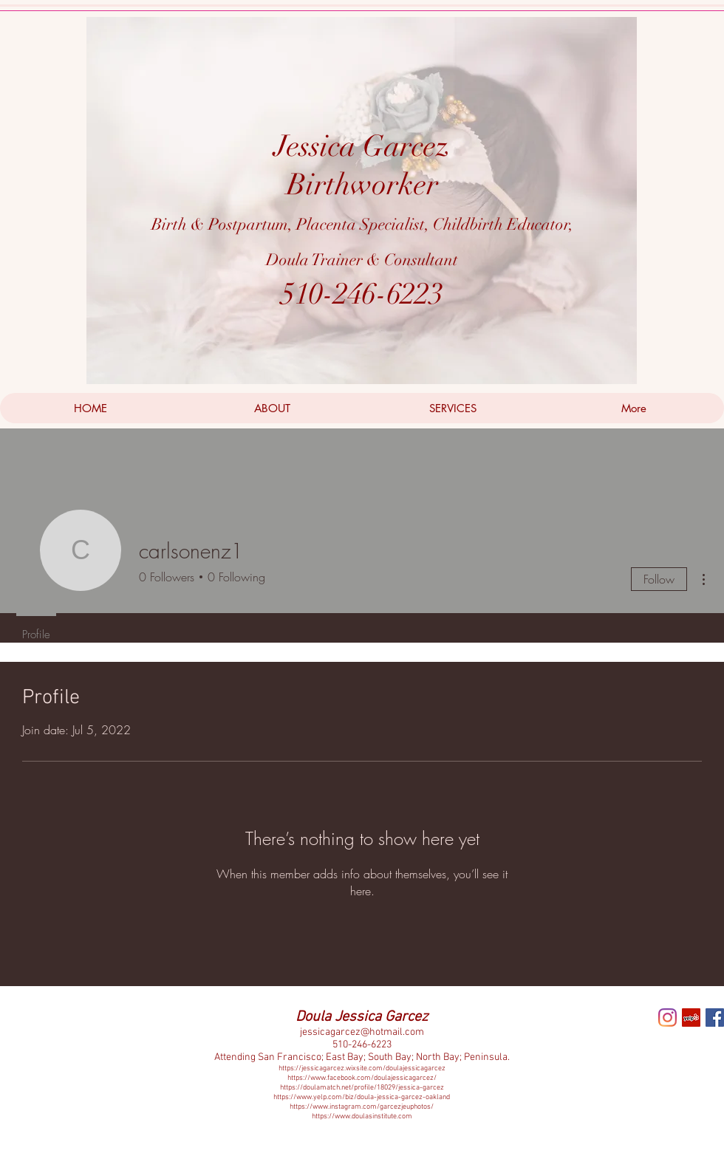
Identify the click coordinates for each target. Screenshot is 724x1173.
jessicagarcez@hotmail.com (362, 1032)
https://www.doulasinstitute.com (362, 1116)
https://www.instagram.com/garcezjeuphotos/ (362, 1107)
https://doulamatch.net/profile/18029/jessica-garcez (362, 1087)
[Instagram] (667, 1017)
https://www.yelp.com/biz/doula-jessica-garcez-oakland (361, 1097)
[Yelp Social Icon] (691, 1017)
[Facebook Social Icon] (715, 1017)
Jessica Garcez (362, 146)
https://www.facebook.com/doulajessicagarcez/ (362, 1078)
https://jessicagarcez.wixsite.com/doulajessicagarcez (362, 1068)
